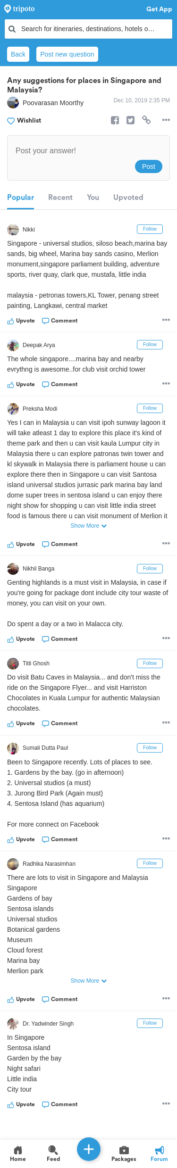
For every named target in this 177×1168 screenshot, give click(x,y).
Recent (60, 197)
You (93, 197)
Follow (150, 229)
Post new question (67, 54)
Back (18, 54)
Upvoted (128, 197)
